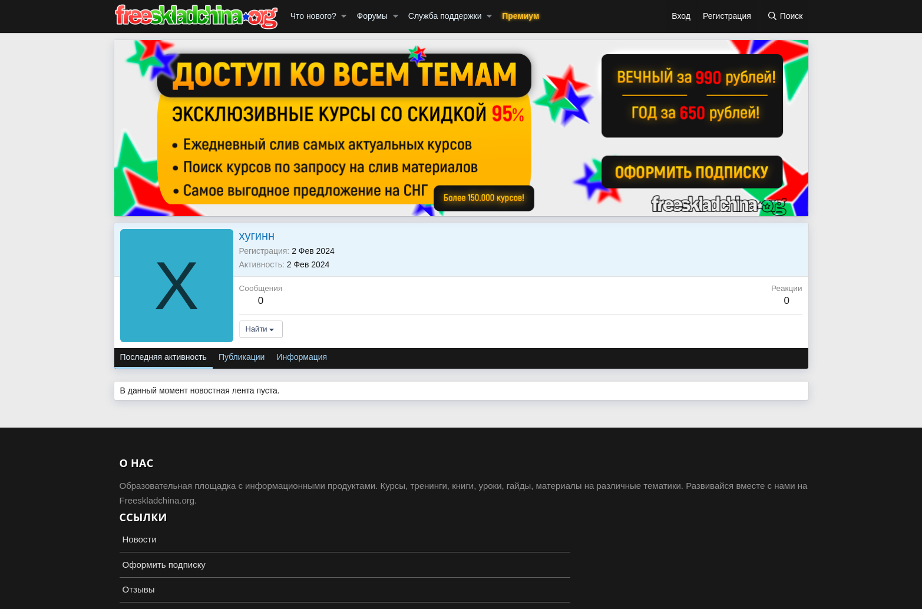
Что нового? (313, 16)
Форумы (372, 16)
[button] (344, 16)
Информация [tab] (301, 357)
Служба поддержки (445, 16)
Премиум (520, 16)
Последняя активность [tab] (163, 357)
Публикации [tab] (242, 357)
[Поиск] (785, 16)
